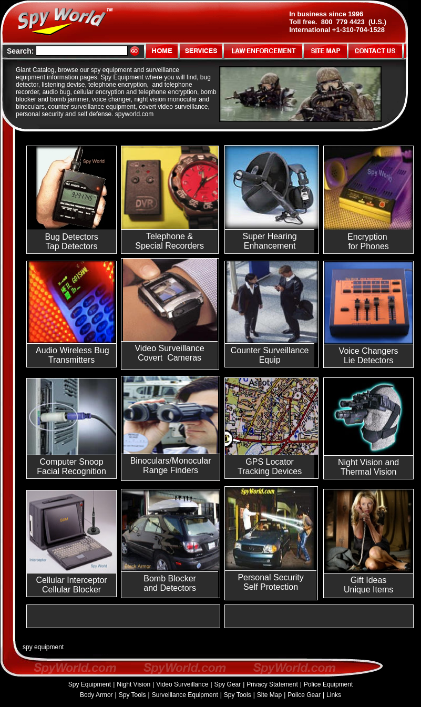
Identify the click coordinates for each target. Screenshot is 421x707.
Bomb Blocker (169, 578)
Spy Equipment (89, 684)
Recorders (184, 245)
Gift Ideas (368, 580)
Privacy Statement (272, 684)
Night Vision (133, 684)
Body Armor (96, 695)
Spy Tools (132, 695)
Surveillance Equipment (185, 695)
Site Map (269, 695)
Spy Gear (227, 684)
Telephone (165, 236)
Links (333, 695)
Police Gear (304, 695)
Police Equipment (328, 684)
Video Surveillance (182, 684)
